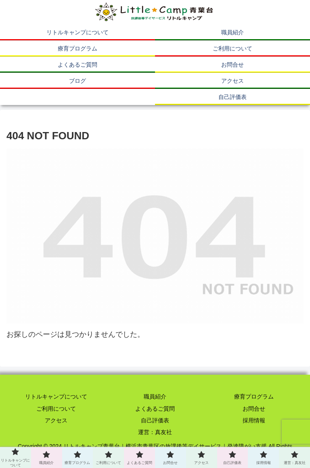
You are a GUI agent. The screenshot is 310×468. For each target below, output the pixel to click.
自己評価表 (155, 420)
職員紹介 (155, 396)
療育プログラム (254, 396)
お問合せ (254, 408)
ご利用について (56, 408)
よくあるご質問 (155, 408)
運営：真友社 (155, 432)
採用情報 (254, 420)
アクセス (56, 420)
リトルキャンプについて (56, 396)
